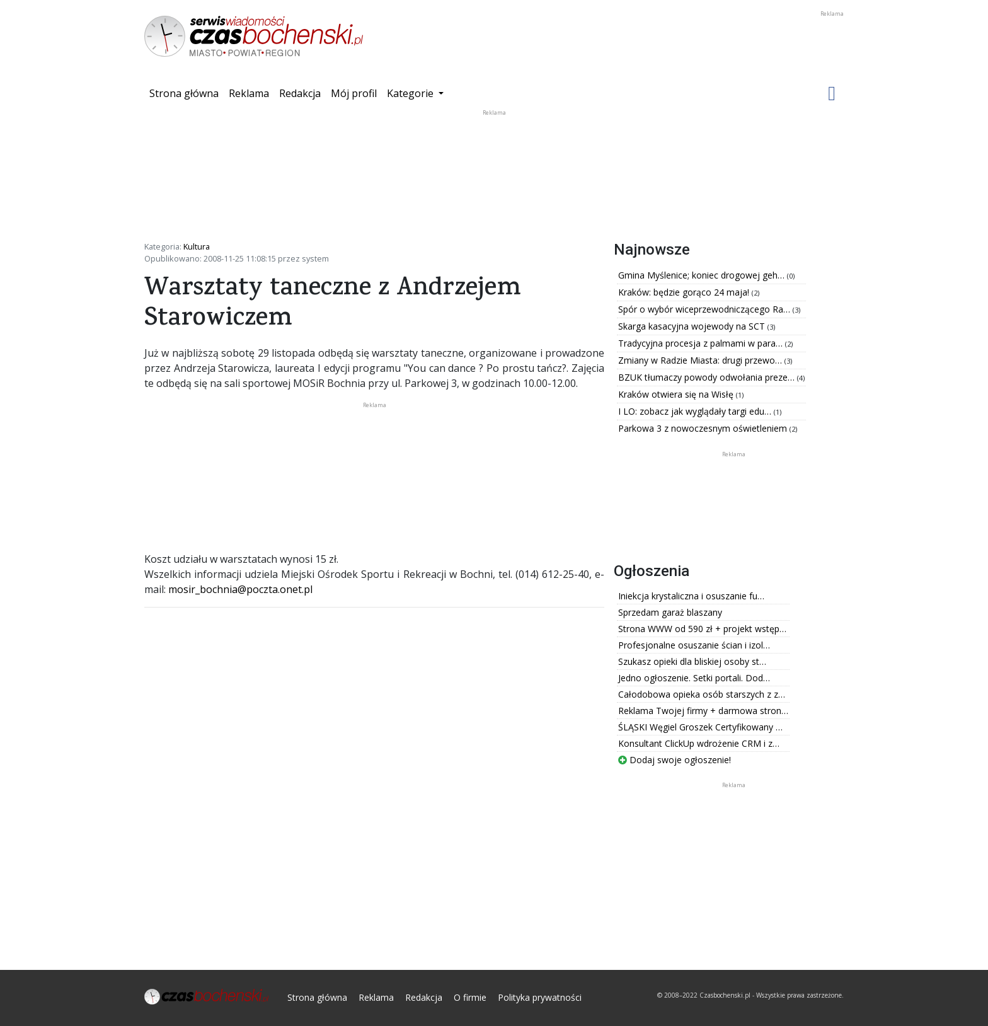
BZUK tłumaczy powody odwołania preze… (707, 377)
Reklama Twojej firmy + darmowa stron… (703, 711)
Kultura (196, 246)
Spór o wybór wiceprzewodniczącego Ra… (705, 309)
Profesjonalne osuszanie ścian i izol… (694, 645)
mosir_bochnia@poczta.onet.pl (240, 589)
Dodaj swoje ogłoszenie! (674, 760)
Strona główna (186, 92)
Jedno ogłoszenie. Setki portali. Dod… (694, 678)
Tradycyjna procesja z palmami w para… (701, 343)
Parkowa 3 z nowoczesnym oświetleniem (704, 428)
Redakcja (300, 93)
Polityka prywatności (540, 997)
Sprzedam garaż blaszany (670, 612)
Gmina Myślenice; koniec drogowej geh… (702, 275)
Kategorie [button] (411, 93)
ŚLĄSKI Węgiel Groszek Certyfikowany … (700, 727)
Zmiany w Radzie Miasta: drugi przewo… (701, 360)
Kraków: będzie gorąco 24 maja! (685, 292)
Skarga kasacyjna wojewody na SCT (692, 326)
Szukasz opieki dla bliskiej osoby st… (692, 661)
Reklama (249, 93)
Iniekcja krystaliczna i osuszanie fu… (691, 596)
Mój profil (354, 93)
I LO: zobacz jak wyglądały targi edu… (696, 411)
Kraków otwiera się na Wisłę (677, 394)
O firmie (470, 997)
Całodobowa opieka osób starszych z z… (701, 694)
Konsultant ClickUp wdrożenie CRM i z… (698, 743)
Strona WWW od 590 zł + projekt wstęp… (702, 629)
